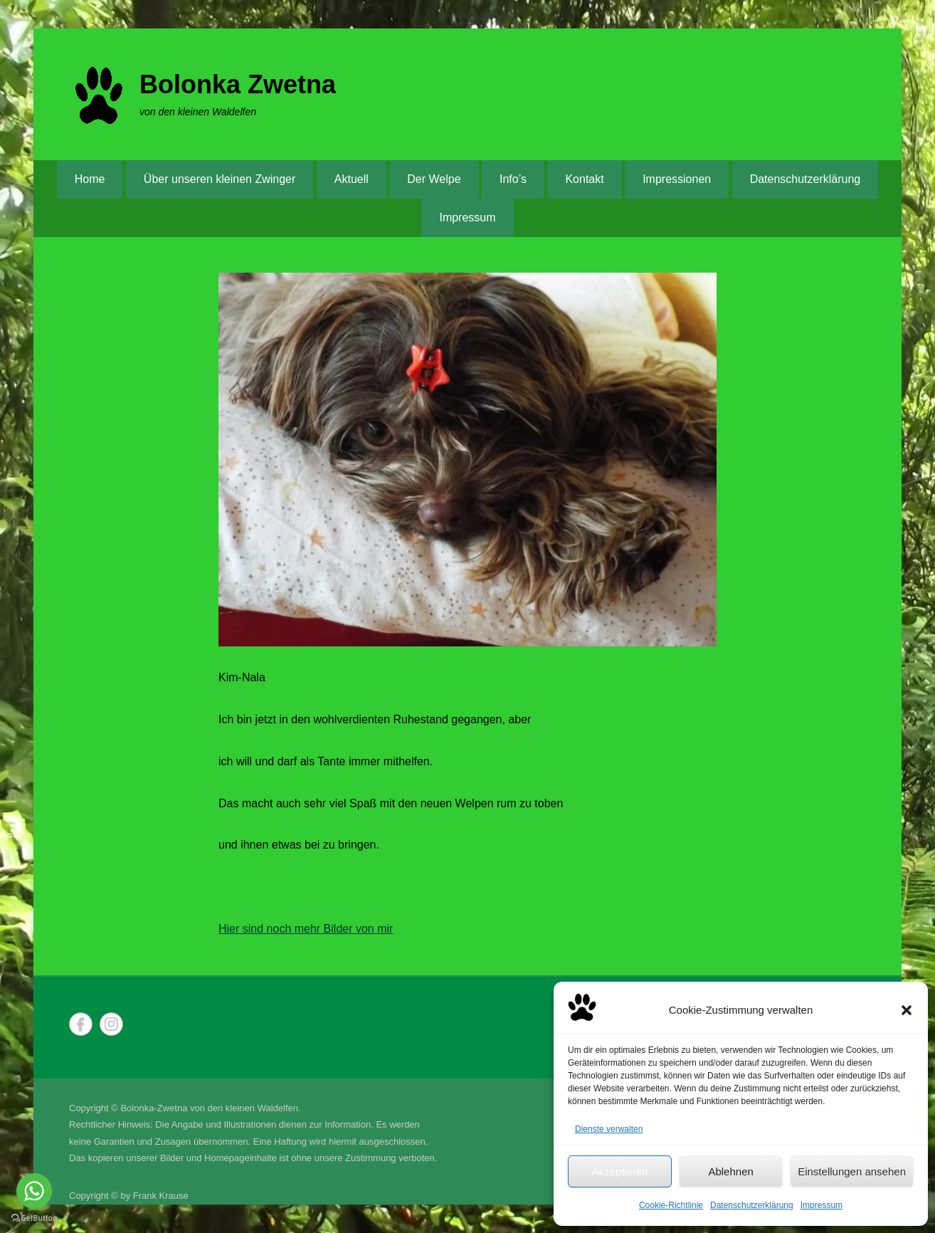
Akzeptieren (619, 1171)
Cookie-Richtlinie (671, 1205)
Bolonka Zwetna (237, 84)
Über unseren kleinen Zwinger (219, 179)
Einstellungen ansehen (852, 1171)
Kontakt (584, 179)
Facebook (81, 1024)
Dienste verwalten (609, 1129)
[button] (906, 1010)
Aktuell (351, 179)
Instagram (111, 1024)
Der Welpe (433, 179)
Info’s (513, 179)
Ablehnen (730, 1171)
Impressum (821, 1205)
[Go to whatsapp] (34, 1191)
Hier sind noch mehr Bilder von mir (305, 929)
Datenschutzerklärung (751, 1205)
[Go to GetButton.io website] (34, 1218)
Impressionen (677, 179)
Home (90, 179)
